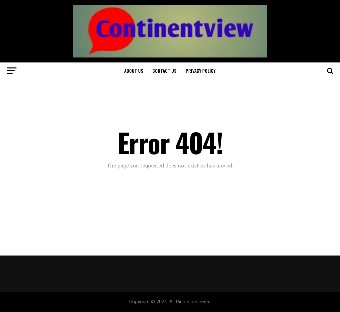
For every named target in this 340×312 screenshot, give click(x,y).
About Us (133, 70)
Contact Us (164, 70)
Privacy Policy (200, 70)
